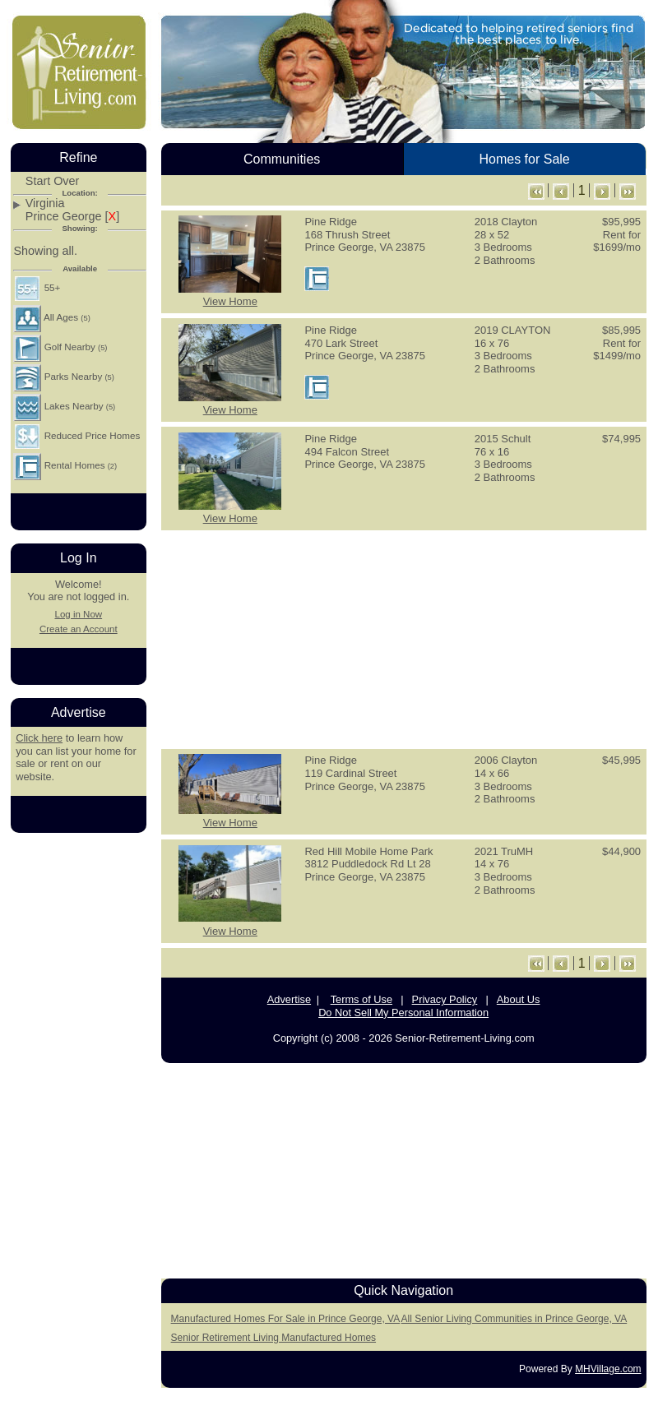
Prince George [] (72, 216)
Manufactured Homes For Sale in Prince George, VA (286, 1319)
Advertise (289, 999)
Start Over (52, 181)
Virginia (45, 203)
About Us (518, 999)
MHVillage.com (608, 1369)
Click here (39, 738)
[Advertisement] (403, 638)
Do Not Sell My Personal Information (403, 1012)
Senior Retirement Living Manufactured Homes (273, 1337)
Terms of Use (361, 999)
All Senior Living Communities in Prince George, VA (514, 1319)
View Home (230, 301)
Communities (281, 159)
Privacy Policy (445, 999)
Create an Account (78, 629)
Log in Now (78, 614)
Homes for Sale (524, 159)
